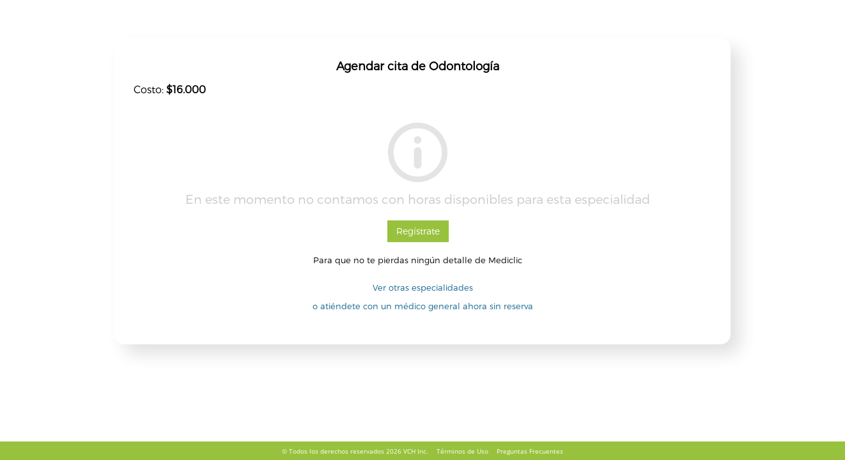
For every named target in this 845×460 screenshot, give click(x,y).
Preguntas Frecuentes (530, 451)
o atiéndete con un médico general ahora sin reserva (423, 306)
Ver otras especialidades (423, 287)
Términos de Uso (462, 451)
